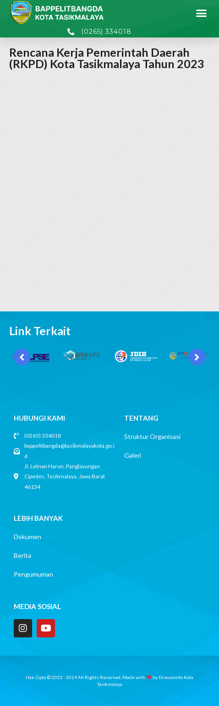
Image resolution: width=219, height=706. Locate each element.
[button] (201, 12)
